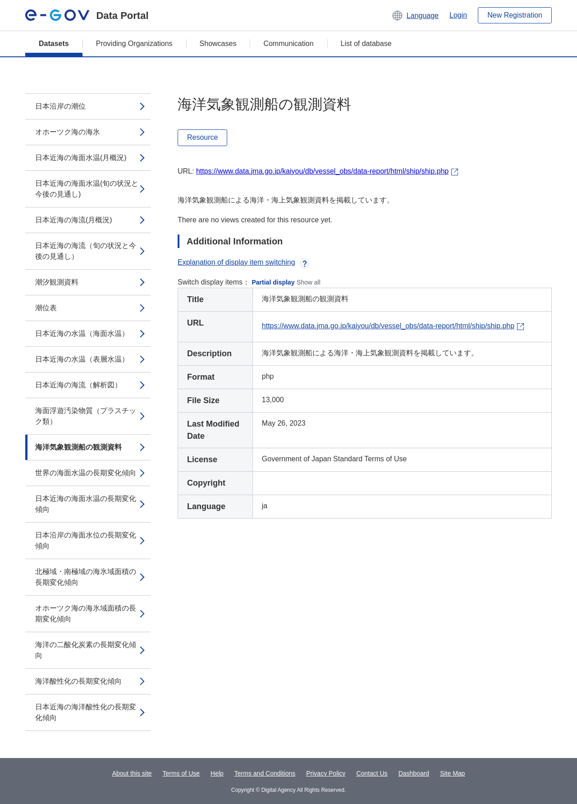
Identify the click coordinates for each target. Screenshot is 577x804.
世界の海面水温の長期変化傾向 (85, 473)
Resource (202, 137)
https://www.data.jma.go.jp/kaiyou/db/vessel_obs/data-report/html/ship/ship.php (322, 171)
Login (458, 15)
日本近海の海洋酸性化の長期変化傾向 (85, 712)
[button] (415, 15)
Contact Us (371, 773)
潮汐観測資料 (56, 282)
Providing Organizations (134, 43)
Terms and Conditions (264, 773)
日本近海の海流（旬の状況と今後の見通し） (85, 251)
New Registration (514, 15)
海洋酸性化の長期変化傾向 (78, 681)
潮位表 (46, 308)
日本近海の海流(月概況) (73, 220)
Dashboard (414, 773)
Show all (309, 282)
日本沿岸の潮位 (60, 106)
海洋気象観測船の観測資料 (78, 447)
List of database (366, 43)
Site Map (452, 773)
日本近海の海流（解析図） (78, 385)
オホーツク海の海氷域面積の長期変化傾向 (85, 613)
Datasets (54, 43)
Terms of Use (181, 773)
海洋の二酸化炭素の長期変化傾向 (85, 650)
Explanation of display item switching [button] (244, 262)
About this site (132, 773)
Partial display (273, 282)
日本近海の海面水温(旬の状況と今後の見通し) (86, 188)
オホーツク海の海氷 (67, 132)
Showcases (218, 43)
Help (217, 773)
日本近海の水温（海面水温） (82, 333)
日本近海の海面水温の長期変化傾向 (85, 504)
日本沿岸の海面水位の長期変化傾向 (85, 540)
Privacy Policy (325, 773)
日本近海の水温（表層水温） (82, 359)
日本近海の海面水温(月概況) (81, 157)
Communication (288, 43)
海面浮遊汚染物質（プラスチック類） (85, 416)
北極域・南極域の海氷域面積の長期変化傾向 (85, 577)
